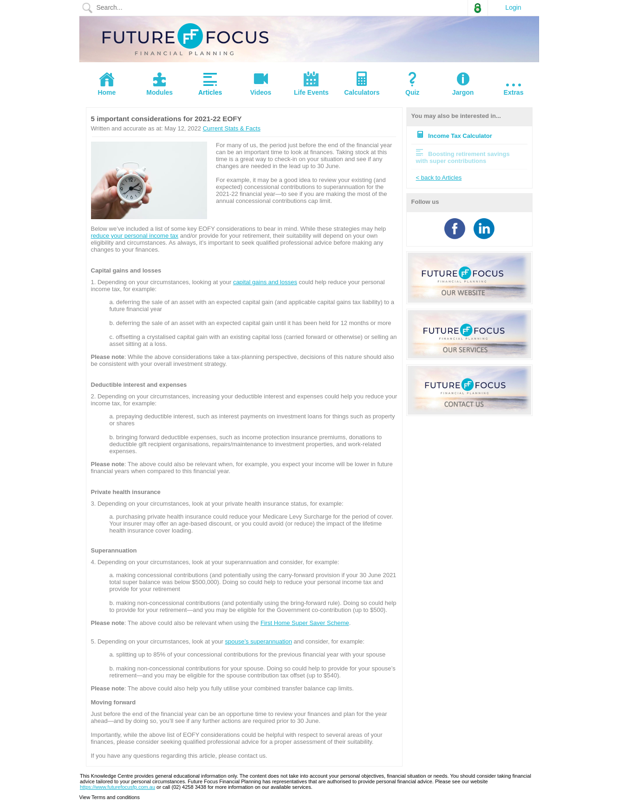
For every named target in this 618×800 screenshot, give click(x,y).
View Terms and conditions (109, 797)
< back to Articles (439, 177)
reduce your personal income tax (135, 235)
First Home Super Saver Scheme (304, 622)
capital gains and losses (265, 282)
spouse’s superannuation (258, 641)
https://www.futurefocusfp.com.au (117, 787)
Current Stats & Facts (231, 128)
